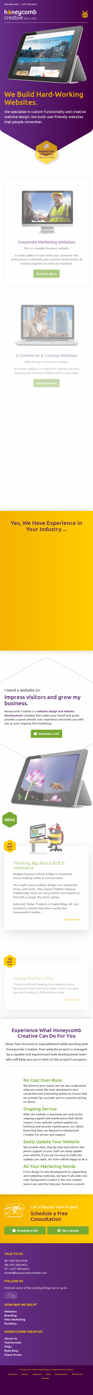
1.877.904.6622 (19, 1268)
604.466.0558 (18, 1260)
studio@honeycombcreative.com (25, 1272)
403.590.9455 (19, 1264)
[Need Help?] (85, 14)
